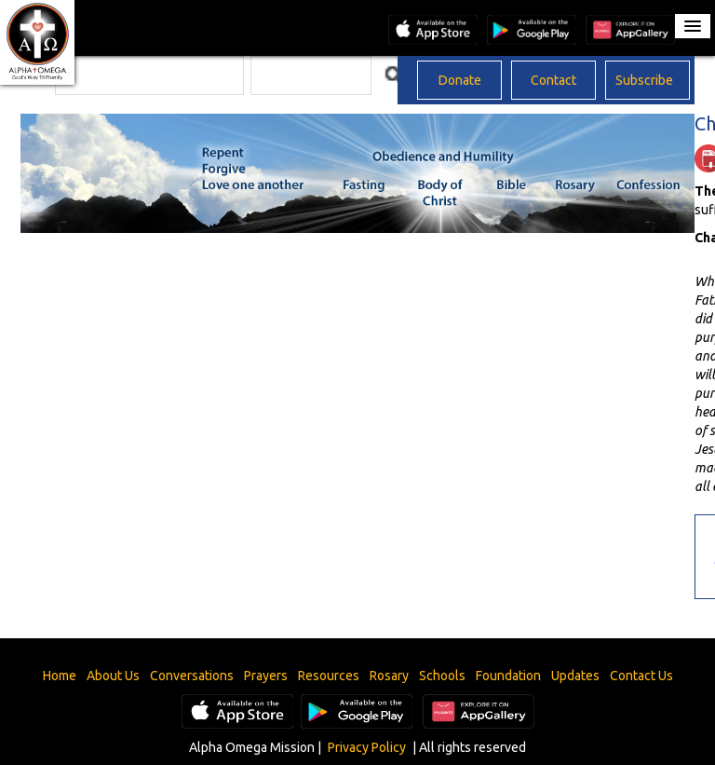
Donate (459, 80)
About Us (113, 675)
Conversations (192, 675)
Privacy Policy (367, 747)
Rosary (389, 675)
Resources (328, 675)
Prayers (266, 675)
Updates (575, 675)
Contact (553, 80)
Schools (442, 675)
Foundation (508, 675)
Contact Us (641, 675)
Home (59, 675)
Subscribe (644, 80)
